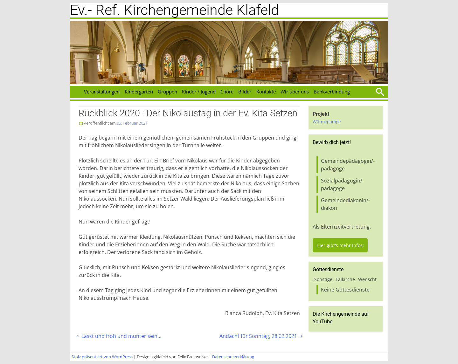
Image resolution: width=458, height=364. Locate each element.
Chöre (226, 91)
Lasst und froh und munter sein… (118, 336)
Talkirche (345, 279)
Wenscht (367, 279)
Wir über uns (295, 91)
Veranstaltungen (102, 91)
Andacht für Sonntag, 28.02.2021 (261, 336)
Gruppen (167, 91)
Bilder (244, 91)
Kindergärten (139, 91)
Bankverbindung (332, 91)
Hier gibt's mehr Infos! (340, 245)
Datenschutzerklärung (233, 357)
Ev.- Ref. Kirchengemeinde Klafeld (174, 10)
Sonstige (323, 279)
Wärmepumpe (327, 122)
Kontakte (266, 91)
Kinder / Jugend (199, 91)
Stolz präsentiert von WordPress (102, 357)
